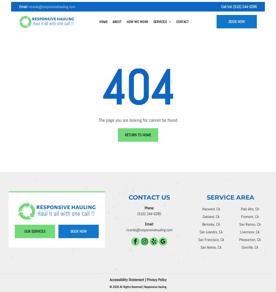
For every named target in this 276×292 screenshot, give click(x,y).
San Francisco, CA (211, 239)
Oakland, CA (211, 216)
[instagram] (144, 242)
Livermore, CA (250, 231)
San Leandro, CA (211, 231)
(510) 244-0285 (149, 213)
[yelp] (154, 242)
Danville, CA (250, 247)
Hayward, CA (211, 208)
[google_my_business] (163, 242)
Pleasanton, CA (250, 239)
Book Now (237, 21)
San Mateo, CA (211, 247)
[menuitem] (103, 22)
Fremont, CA (250, 216)
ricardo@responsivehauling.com (52, 6)
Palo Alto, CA (250, 208)
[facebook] (135, 242)
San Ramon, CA (250, 224)
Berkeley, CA (211, 224)
